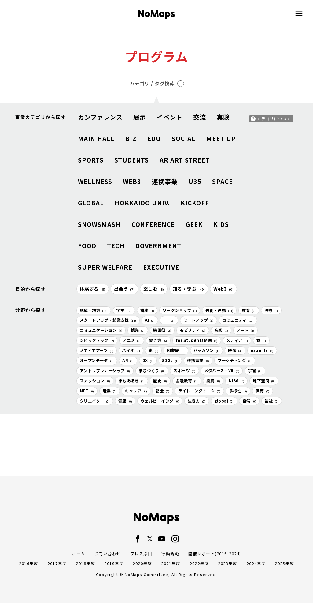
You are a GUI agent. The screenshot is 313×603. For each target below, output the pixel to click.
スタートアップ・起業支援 (108, 320)
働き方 (158, 340)
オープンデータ (97, 360)
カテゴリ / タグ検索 (157, 83)
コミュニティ (238, 320)
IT (169, 320)
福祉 (271, 401)
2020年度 (142, 563)
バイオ (131, 350)
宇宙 (255, 370)
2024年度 (256, 563)
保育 (262, 391)
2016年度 (28, 563)
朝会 (162, 391)
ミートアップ (198, 320)
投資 (213, 381)
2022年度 (199, 563)
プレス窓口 (141, 553)
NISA (236, 381)
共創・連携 (219, 310)
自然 (249, 401)
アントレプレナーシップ (105, 370)
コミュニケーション (101, 330)
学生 (124, 310)
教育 (249, 310)
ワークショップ (180, 310)
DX (147, 360)
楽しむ (153, 289)
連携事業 (198, 360)
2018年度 (85, 563)
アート (245, 330)
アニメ (132, 340)
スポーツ (184, 370)
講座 (147, 310)
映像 (235, 350)
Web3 (223, 289)
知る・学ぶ (189, 289)
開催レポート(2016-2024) (214, 553)
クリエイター (95, 401)
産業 (109, 391)
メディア (237, 340)
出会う (124, 289)
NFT (87, 391)
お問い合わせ (107, 553)
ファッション (95, 381)
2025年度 (284, 563)
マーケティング (235, 360)
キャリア (136, 391)
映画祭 (162, 330)
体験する (92, 289)
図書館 (176, 350)
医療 (271, 310)
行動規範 (170, 553)
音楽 (221, 330)
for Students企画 (197, 340)
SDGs (170, 360)
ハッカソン (206, 350)
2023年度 (227, 563)
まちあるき (132, 381)
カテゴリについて (273, 119)
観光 (138, 330)
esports (262, 350)
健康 (125, 401)
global (224, 401)
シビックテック (97, 340)
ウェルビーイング (160, 401)
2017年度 (57, 563)
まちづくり (152, 370)
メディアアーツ (96, 350)
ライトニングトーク (199, 391)
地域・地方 (94, 310)
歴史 (160, 381)
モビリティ (193, 330)
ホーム (78, 553)
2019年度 (113, 563)
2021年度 (170, 563)
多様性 (238, 391)
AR (128, 360)
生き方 (197, 401)
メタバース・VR (222, 370)
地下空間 (264, 381)
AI (150, 320)
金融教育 (187, 381)
